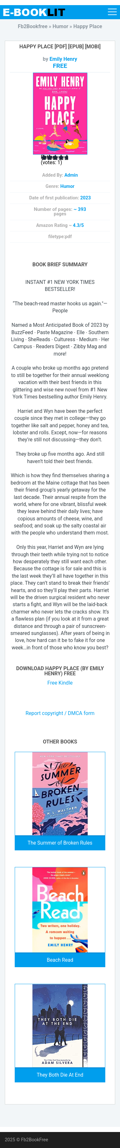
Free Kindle (60, 683)
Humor (67, 186)
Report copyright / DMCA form (60, 713)
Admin (71, 175)
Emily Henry (63, 59)
